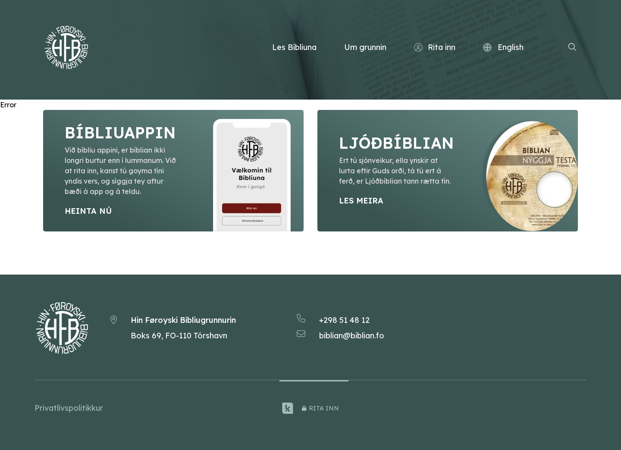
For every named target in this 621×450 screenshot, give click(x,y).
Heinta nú (88, 211)
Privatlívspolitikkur (68, 408)
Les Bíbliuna (294, 47)
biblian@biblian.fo (351, 336)
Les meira (361, 201)
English (503, 47)
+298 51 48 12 (344, 320)
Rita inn (434, 47)
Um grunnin (365, 47)
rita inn (320, 408)
